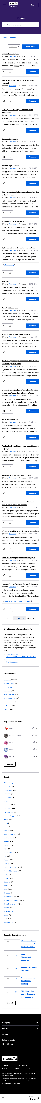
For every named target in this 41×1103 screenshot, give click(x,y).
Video (6, 915)
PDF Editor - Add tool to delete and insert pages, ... (28, 994)
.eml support (7, 281)
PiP (5, 856)
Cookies (16, 1068)
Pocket (6, 860)
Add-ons (7, 786)
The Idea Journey (12, 662)
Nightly (6, 841)
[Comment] (32, 71)
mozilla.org (5, 1065)
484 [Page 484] (29, 618)
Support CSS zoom (10, 139)
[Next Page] (33, 618)
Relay (6, 874)
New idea (12, 56)
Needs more (8, 687)
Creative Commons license (11, 1083)
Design (6, 801)
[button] (4, 72)
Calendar (7, 794)
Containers (8, 797)
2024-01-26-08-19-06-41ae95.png (17, 601)
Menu (6, 827)
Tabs (6, 889)
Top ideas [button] (13, 47)
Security (7, 882)
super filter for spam (10, 54)
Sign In (33, 5)
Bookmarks (8, 790)
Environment (8, 812)
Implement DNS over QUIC (13, 221)
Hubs (6, 823)
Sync (6, 885)
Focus (6, 819)
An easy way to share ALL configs (16, 334)
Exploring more (9, 694)
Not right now (9, 702)
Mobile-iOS (8, 838)
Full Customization (10, 419)
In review (7, 691)
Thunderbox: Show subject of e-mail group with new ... (28, 944)
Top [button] (3, 1097)
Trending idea (9, 683)
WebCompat (8, 922)
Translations (8, 911)
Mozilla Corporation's (12, 1073)
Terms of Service (21, 1065)
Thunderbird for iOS (11, 904)
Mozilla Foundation (8, 1075)
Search (6, 878)
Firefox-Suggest (10, 816)
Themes (7, 893)
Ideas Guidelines (12, 654)
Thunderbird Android (11, 900)
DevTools (7, 808)
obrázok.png (9, 265)
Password (7, 845)
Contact (28, 1068)
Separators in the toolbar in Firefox (17, 475)
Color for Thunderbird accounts (26, 957)
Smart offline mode (10, 308)
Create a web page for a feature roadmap (28, 981)
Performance (8, 852)
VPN (5, 919)
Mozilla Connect (13, 5)
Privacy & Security (10, 867)
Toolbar (7, 907)
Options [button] (38, 38)
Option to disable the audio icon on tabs (18, 248)
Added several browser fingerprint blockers (20, 531)
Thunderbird (8, 896)
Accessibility (8, 783)
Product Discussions (11, 871)
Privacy (6, 863)
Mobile (6, 830)
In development (9, 698)
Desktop (7, 805)
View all (10, 764)
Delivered (12, 587)
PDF (5, 849)
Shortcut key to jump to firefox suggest (18, 557)
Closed (6, 709)
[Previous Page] (7, 618)
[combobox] (20, 24)
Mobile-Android (9, 834)
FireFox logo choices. (10, 165)
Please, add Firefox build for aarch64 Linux (20, 584)
